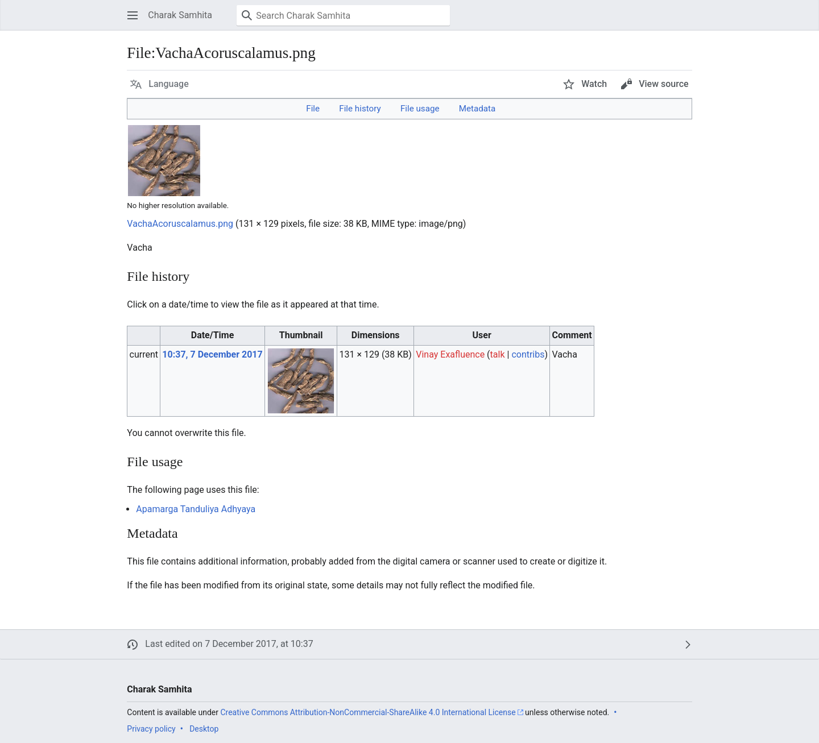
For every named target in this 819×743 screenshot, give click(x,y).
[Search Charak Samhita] (343, 15)
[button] (132, 15)
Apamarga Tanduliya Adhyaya (195, 509)
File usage (420, 108)
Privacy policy (151, 728)
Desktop (203, 728)
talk (497, 354)
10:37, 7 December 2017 (212, 354)
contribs (527, 354)
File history (359, 108)
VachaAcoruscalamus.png (180, 223)
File (313, 108)
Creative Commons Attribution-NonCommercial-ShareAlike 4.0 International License (367, 712)
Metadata (477, 108)
